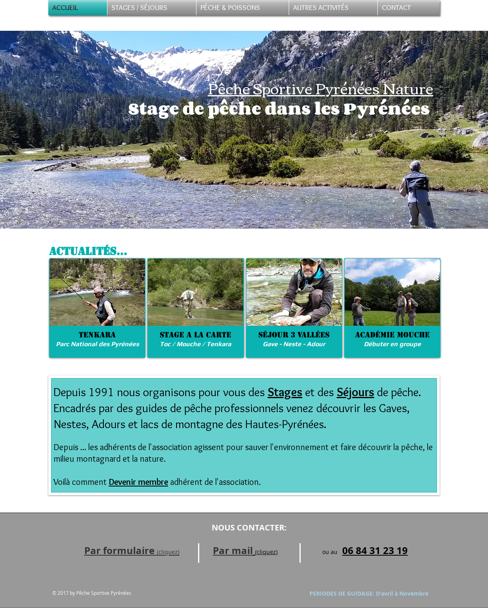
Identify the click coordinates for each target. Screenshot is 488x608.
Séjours (355, 392)
